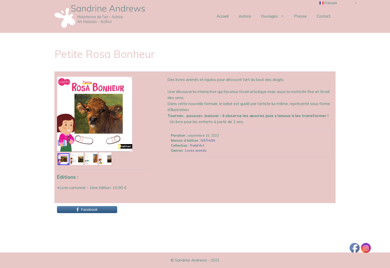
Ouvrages (275, 16)
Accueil (223, 16)
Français (328, 3)
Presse (300, 16)
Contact (324, 16)
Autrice (245, 16)
